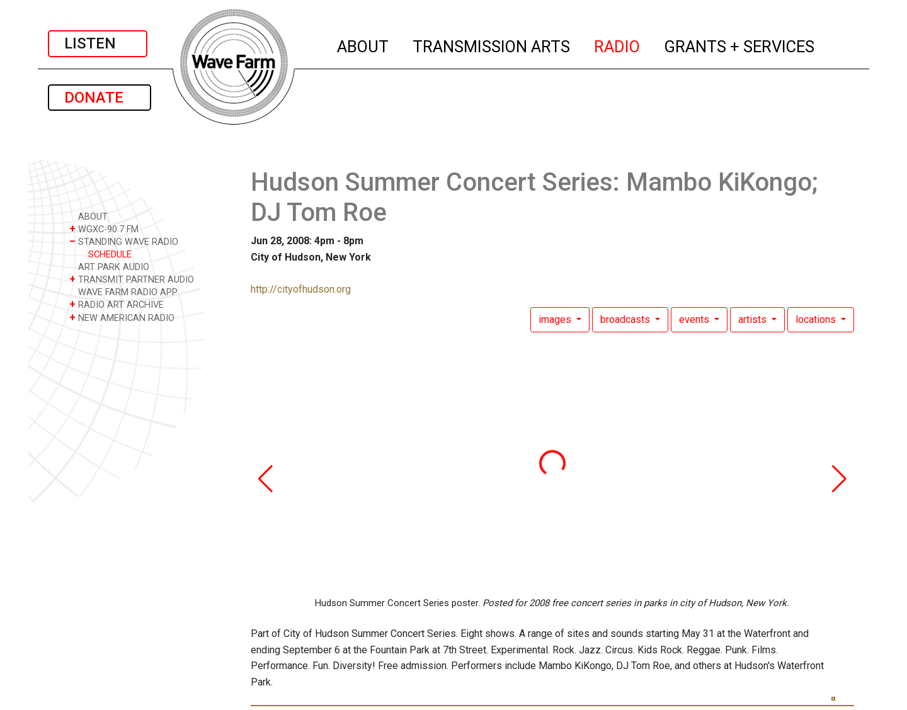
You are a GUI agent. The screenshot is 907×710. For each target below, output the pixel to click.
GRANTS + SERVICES (739, 44)
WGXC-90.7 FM (104, 229)
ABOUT (363, 44)
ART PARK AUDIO (109, 267)
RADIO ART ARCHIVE (116, 304)
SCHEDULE (110, 254)
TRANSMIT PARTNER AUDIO (131, 279)
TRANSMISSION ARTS (492, 44)
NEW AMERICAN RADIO (121, 318)
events (695, 319)
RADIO (617, 44)
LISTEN (97, 43)
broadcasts (626, 319)
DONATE (99, 97)
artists (753, 319)
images (556, 319)
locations (817, 319)
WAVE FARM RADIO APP (123, 292)
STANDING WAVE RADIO (123, 241)
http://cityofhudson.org (301, 289)
